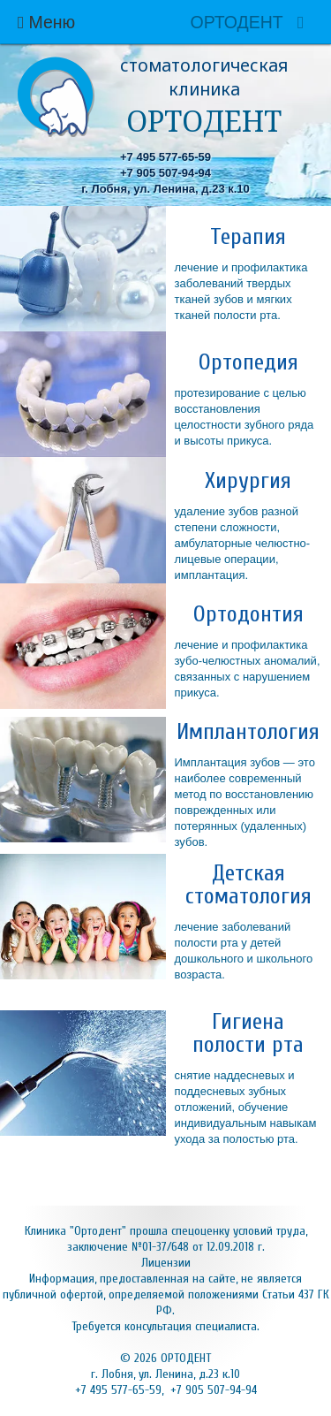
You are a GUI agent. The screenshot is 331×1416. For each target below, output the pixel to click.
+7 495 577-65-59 (165, 157)
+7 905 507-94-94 (165, 172)
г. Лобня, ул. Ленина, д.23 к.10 (165, 188)
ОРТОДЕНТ (236, 22)
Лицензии (166, 1262)
